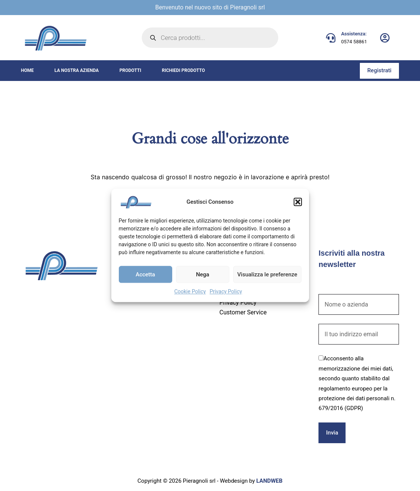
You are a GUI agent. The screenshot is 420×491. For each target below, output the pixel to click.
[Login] (385, 38)
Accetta (145, 274)
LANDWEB (269, 480)
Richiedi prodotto (183, 70)
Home (27, 70)
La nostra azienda (77, 70)
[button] (298, 202)
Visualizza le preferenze (267, 274)
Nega (202, 274)
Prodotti (130, 70)
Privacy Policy (225, 291)
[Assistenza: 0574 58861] (330, 38)
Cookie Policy (190, 291)
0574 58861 (354, 41)
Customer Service (243, 312)
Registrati (379, 70)
